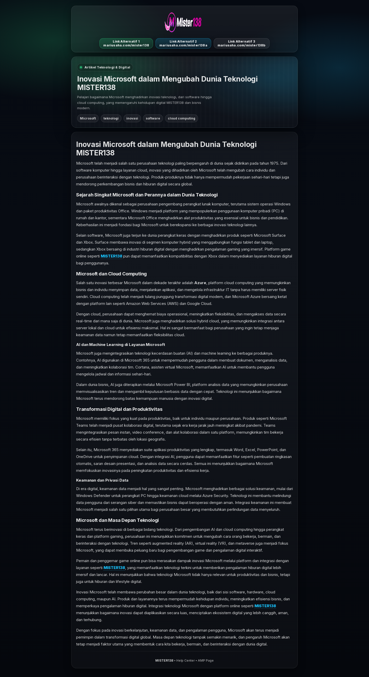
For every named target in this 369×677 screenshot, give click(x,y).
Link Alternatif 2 (183, 43)
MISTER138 (111, 256)
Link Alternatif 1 (126, 43)
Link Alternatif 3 (242, 43)
